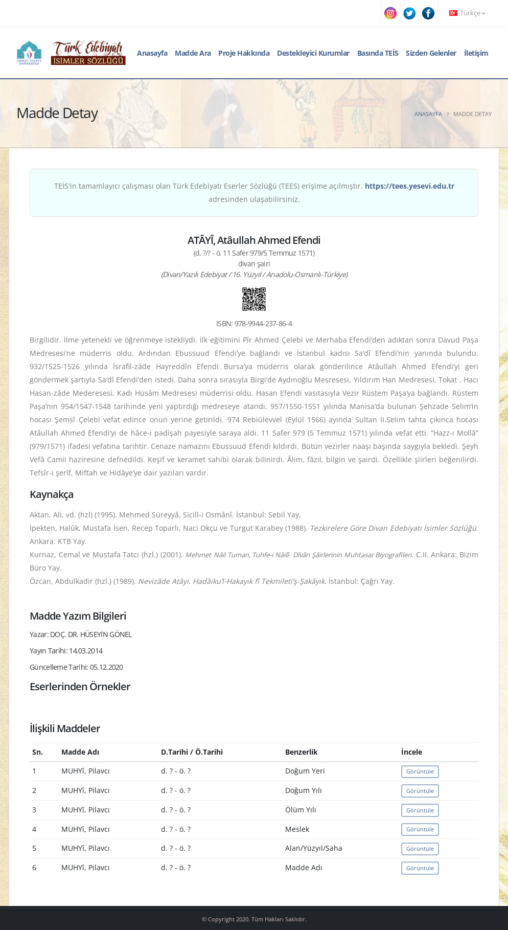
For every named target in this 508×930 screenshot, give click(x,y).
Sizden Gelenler (431, 53)
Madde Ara (193, 53)
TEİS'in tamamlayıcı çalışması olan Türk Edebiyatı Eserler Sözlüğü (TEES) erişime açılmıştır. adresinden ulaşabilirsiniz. (254, 192)
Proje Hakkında (243, 53)
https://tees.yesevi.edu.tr (409, 186)
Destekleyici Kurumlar (313, 53)
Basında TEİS (378, 53)
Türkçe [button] (467, 13)
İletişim (476, 53)
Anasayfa (152, 53)
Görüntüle (420, 771)
